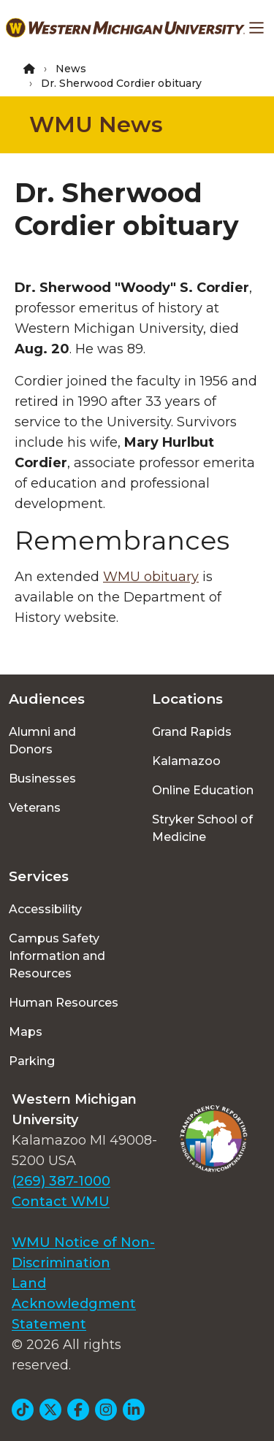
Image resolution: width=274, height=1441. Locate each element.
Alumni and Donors (42, 740)
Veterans (35, 808)
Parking (32, 1061)
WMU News (96, 124)
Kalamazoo (186, 761)
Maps (25, 1032)
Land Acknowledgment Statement (74, 1303)
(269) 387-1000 (61, 1181)
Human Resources (63, 1003)
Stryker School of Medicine (202, 828)
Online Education (203, 790)
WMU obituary (151, 577)
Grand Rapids (192, 732)
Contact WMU (61, 1202)
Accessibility (45, 909)
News (71, 68)
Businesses (42, 778)
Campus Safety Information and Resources (57, 955)
